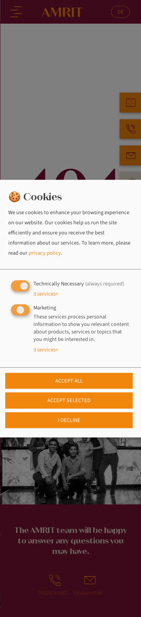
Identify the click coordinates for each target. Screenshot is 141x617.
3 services (45, 294)
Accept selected (69, 401)
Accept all (69, 381)
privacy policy (45, 253)
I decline (69, 420)
